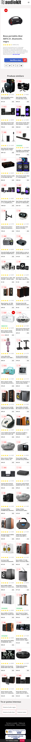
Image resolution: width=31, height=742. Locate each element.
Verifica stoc (18, 60)
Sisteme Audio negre (9, 707)
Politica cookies (20, 725)
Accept (22, 740)
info (13, 101)
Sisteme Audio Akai (9, 712)
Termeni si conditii (11, 723)
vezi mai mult (16, 54)
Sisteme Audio (21, 712)
